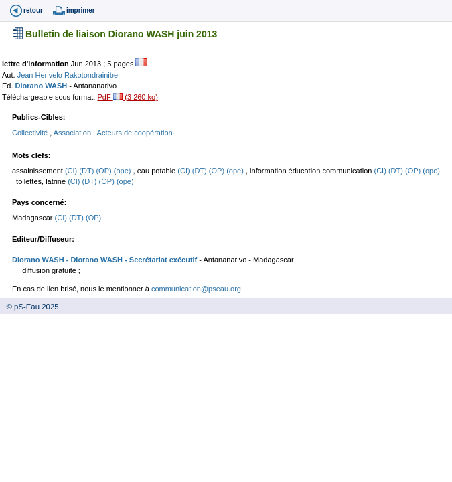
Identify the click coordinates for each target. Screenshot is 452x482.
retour (33, 10)
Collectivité (31, 133)
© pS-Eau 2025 (29, 307)
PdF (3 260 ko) (127, 97)
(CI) (72, 171)
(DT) (87, 171)
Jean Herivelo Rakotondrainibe (67, 75)
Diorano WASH (42, 86)
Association (73, 133)
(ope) (123, 171)
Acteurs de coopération (135, 133)
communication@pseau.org (196, 289)
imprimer (80, 10)
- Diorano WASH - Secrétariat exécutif (131, 260)
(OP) (104, 171)
